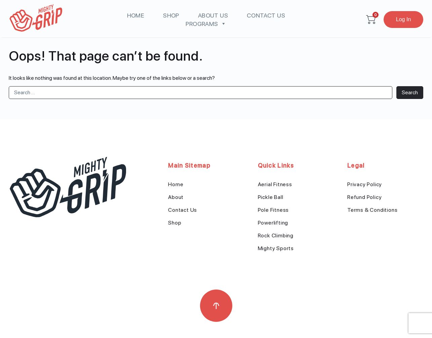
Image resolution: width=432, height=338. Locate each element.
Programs (206, 24)
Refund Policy (364, 197)
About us (213, 15)
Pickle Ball (270, 197)
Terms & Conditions (372, 210)
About (176, 197)
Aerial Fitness (275, 184)
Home (136, 15)
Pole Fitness (273, 210)
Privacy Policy (364, 184)
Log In (403, 19)
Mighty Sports (276, 248)
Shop (171, 15)
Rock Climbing (275, 235)
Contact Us (266, 15)
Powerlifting (273, 222)
